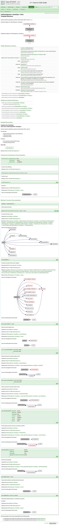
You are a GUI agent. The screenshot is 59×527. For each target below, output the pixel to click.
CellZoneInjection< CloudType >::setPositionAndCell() (17, 393)
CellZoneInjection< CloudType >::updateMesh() (10, 223)
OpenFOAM (11, 2)
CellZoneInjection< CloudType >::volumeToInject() (16, 363)
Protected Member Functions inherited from (16, 110)
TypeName (23, 48)
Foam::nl (35, 271)
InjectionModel (11, 57)
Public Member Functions (48, 13)
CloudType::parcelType (25, 83)
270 (9, 331)
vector (53, 77)
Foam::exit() (23, 269)
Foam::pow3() (4, 272)
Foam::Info (12, 271)
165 (9, 169)
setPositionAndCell (24, 77)
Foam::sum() (31, 272)
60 (7, 150)
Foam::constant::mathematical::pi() (45, 271)
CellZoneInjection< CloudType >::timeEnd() (44, 222)
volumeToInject (24, 74)
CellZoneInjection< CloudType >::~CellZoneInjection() (22, 225)
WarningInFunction (45, 272)
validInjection (23, 90)
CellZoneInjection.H (10, 147)
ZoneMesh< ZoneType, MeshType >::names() (24, 271)
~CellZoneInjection (24, 61)
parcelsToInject (24, 70)
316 (9, 430)
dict (36, 51)
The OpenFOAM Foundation (13, 4)
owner (44, 51)
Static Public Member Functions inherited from (17, 108)
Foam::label (3, 349)
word (49, 51)
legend (30, 31)
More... (31, 19)
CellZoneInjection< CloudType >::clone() (15, 190)
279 (9, 360)
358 (9, 505)
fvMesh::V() (36, 272)
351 (9, 484)
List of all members (56, 13)
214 (9, 187)
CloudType (39, 51)
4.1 (19, 2)
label (19, 70)
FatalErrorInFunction (37, 269)
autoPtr (5, 57)
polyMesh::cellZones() (10, 269)
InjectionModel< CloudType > (24, 93)
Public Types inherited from (13, 102)
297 (9, 391)
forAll (9, 271)
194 (9, 178)
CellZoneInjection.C (10, 148)
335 (9, 464)
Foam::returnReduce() (11, 272)
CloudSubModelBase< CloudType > (25, 95)
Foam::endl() (18, 269)
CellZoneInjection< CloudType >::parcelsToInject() (36, 221)
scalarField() (19, 272)
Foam (2, 11)
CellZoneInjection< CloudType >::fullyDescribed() (16, 221)
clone (22, 57)
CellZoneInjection (7, 11)
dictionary (33, 51)
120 (9, 218)
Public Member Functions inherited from (15, 93)
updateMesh (23, 64)
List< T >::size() (25, 272)
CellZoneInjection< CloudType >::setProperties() (25, 222)
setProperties (23, 82)
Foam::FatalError (29, 269)
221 (9, 267)
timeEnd (22, 67)
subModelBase (21, 97)
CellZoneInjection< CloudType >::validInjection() (30, 223)
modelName (53, 51)
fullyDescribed (24, 86)
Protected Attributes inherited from (14, 114)
